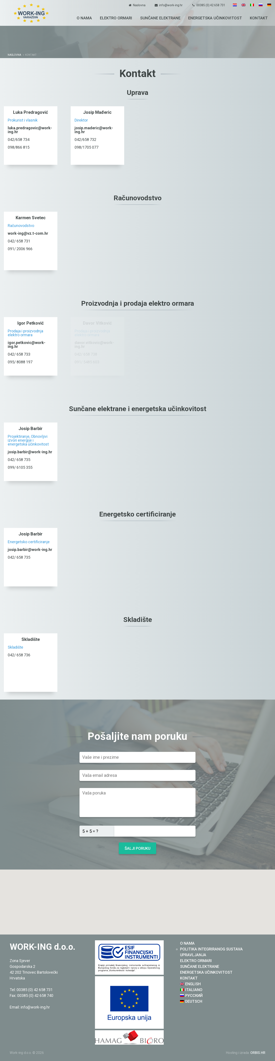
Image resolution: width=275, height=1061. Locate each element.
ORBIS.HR (257, 1053)
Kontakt (259, 18)
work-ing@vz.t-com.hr (28, 233)
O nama (84, 18)
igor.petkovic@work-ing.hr (26, 344)
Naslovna (139, 5)
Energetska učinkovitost (215, 18)
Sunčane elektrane (160, 18)
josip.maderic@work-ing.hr (94, 130)
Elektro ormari (116, 18)
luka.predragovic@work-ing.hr (30, 130)
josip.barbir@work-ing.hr (30, 452)
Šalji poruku (137, 848)
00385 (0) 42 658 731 (210, 5)
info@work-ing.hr (171, 5)
